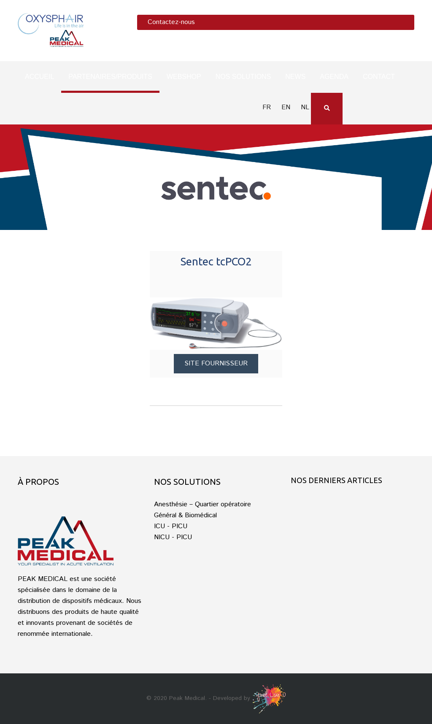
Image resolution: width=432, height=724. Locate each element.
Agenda (334, 76)
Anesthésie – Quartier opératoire (202, 504)
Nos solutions (243, 76)
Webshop (184, 76)
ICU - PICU (170, 526)
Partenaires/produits (110, 76)
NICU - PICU (173, 537)
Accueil (39, 76)
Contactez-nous (171, 22)
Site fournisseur (216, 363)
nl (305, 107)
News (295, 76)
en (285, 107)
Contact (379, 76)
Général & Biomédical (185, 515)
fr (266, 107)
